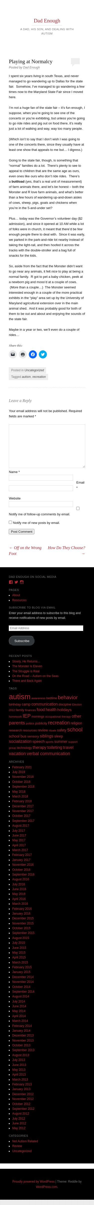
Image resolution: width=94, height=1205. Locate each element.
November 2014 (23, 982)
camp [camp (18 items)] (26, 704)
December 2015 (23, 918)
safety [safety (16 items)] (61, 730)
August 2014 (20, 996)
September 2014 (23, 991)
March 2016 (20, 904)
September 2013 (23, 1050)
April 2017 (19, 845)
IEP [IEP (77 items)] (27, 716)
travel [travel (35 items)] (68, 747)
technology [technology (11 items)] (24, 748)
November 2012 (23, 1099)
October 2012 (21, 1104)
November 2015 (23, 923)
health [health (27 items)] (51, 710)
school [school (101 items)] (74, 729)
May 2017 (19, 840)
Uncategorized (34, 370)
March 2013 (20, 1079)
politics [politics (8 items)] (30, 723)
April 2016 (19, 899)
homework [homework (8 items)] (15, 716)
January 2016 (21, 913)
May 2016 (19, 894)
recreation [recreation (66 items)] (59, 722)
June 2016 (19, 889)
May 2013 (19, 1070)
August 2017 (20, 825)
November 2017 (23, 811)
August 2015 (20, 938)
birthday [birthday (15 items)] (15, 704)
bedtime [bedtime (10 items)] (51, 698)
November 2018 (23, 777)
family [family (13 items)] (20, 710)
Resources (19, 600)
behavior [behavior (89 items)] (68, 697)
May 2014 (19, 1011)
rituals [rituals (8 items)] (52, 730)
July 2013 (18, 1060)
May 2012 (19, 1128)
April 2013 (19, 1074)
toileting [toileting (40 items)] (54, 747)
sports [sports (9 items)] (50, 741)
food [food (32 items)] (41, 709)
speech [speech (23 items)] (38, 741)
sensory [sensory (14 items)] (33, 736)
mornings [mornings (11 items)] (38, 716)
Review (17, 1146)
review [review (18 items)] (43, 730)
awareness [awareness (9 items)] (38, 698)
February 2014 (22, 1026)
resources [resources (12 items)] (30, 730)
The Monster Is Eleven (27, 666)
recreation (39, 377)
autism (26, 377)
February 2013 (22, 1084)
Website (15, 498)
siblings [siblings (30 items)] (46, 736)
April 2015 (19, 957)
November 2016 (23, 864)
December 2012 (23, 1094)
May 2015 (19, 952)
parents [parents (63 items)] (17, 722)
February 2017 (22, 855)
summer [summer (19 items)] (60, 742)
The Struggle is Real (26, 671)
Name (14, 472)
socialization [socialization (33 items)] (20, 741)
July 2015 (18, 943)
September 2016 (23, 874)
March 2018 (20, 796)
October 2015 (21, 928)
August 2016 (20, 879)
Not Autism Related (25, 1141)
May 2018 (19, 791)
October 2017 (21, 816)
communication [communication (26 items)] (44, 704)
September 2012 (23, 1109)
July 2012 (18, 1118)
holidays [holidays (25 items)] (64, 710)
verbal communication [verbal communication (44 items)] (48, 753)
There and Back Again (27, 681)
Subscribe (21, 641)
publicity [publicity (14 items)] (41, 723)
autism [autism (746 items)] (19, 696)
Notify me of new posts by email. (36, 523)
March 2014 (20, 1021)
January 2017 (21, 860)
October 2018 (21, 782)
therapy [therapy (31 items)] (39, 747)
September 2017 (23, 821)
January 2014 (21, 1030)
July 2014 (18, 1001)
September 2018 (23, 786)
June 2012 (19, 1123)
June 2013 (19, 1065)
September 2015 (23, 933)
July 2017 (18, 830)
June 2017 (19, 835)
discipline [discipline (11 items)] (65, 704)
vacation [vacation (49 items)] (17, 753)
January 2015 (21, 972)
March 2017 (20, 850)
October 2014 (21, 987)
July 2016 (18, 884)
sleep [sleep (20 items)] (58, 736)
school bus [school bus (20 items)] (17, 736)
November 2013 (23, 1040)
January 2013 (21, 1089)
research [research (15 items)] (15, 730)
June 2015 (19, 948)
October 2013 (21, 1045)
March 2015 (20, 962)
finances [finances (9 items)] (30, 710)
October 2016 (21, 870)
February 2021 (22, 767)
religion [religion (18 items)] (76, 723)
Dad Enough (47, 21)
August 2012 (20, 1113)
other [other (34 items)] (76, 716)
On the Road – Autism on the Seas (35, 676)
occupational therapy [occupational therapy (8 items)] (58, 716)
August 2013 (20, 1055)
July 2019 (18, 772)
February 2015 (22, 967)
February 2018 (22, 801)
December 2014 (23, 977)
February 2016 (22, 909)
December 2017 (23, 806)
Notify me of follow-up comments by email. (39, 514)
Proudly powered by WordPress (33, 1181)
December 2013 (23, 1035)
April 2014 (19, 1016)
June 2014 (19, 1006)
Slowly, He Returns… (26, 661)
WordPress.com (46, 1187)
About (16, 595)
